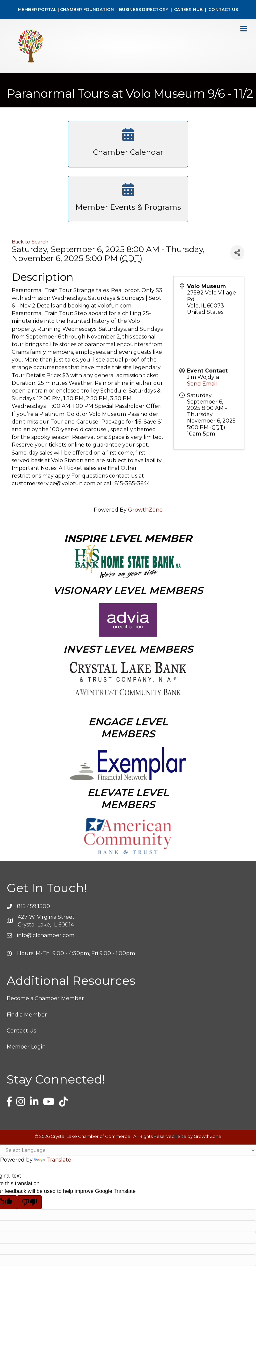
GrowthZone (145, 510)
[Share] (237, 252)
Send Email (202, 384)
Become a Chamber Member (45, 998)
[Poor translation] (29, 1202)
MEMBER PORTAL (37, 9)
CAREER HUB (188, 9)
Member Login (26, 1047)
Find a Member (27, 1014)
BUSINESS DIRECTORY (143, 9)
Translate (52, 1160)
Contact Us (21, 1031)
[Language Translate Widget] (128, 1150)
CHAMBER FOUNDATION (87, 9)
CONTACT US (223, 9)
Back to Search (30, 242)
